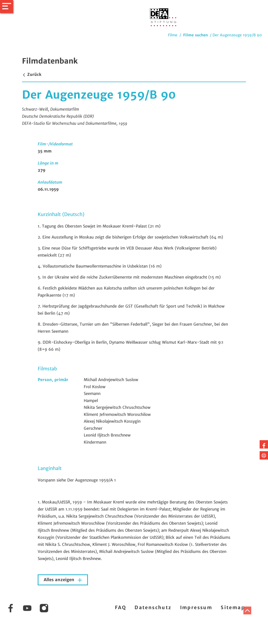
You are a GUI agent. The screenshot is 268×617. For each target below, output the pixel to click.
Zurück (31, 74)
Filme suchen (195, 35)
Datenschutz (153, 607)
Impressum (196, 607)
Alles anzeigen (60, 579)
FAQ (120, 607)
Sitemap (233, 607)
